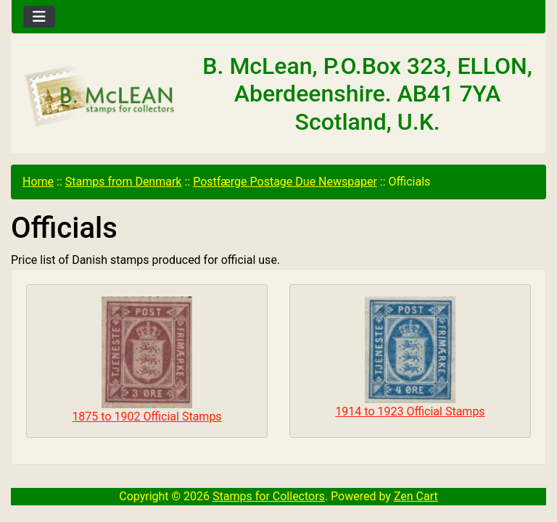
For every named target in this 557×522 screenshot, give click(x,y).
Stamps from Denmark (123, 181)
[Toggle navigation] (39, 17)
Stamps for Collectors (269, 496)
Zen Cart (416, 496)
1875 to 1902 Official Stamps (146, 360)
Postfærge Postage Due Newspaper (285, 181)
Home (38, 181)
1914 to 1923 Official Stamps (409, 357)
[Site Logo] (100, 97)
